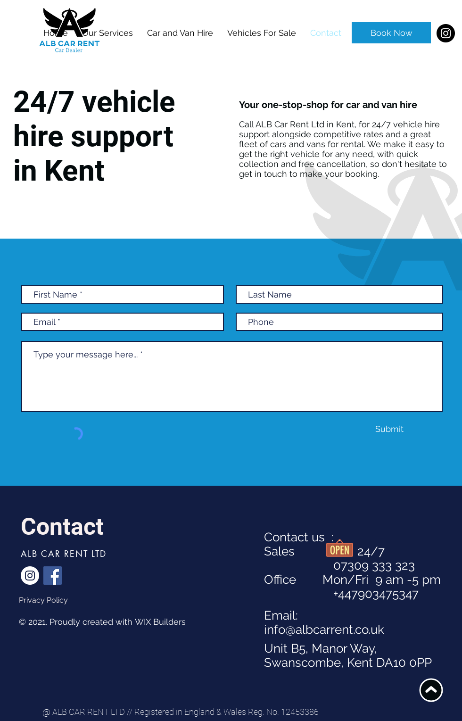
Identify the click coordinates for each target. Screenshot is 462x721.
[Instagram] (446, 33)
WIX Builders (160, 622)
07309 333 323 (339, 565)
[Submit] (389, 429)
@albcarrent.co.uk (334, 629)
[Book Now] (391, 32)
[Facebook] (52, 575)
